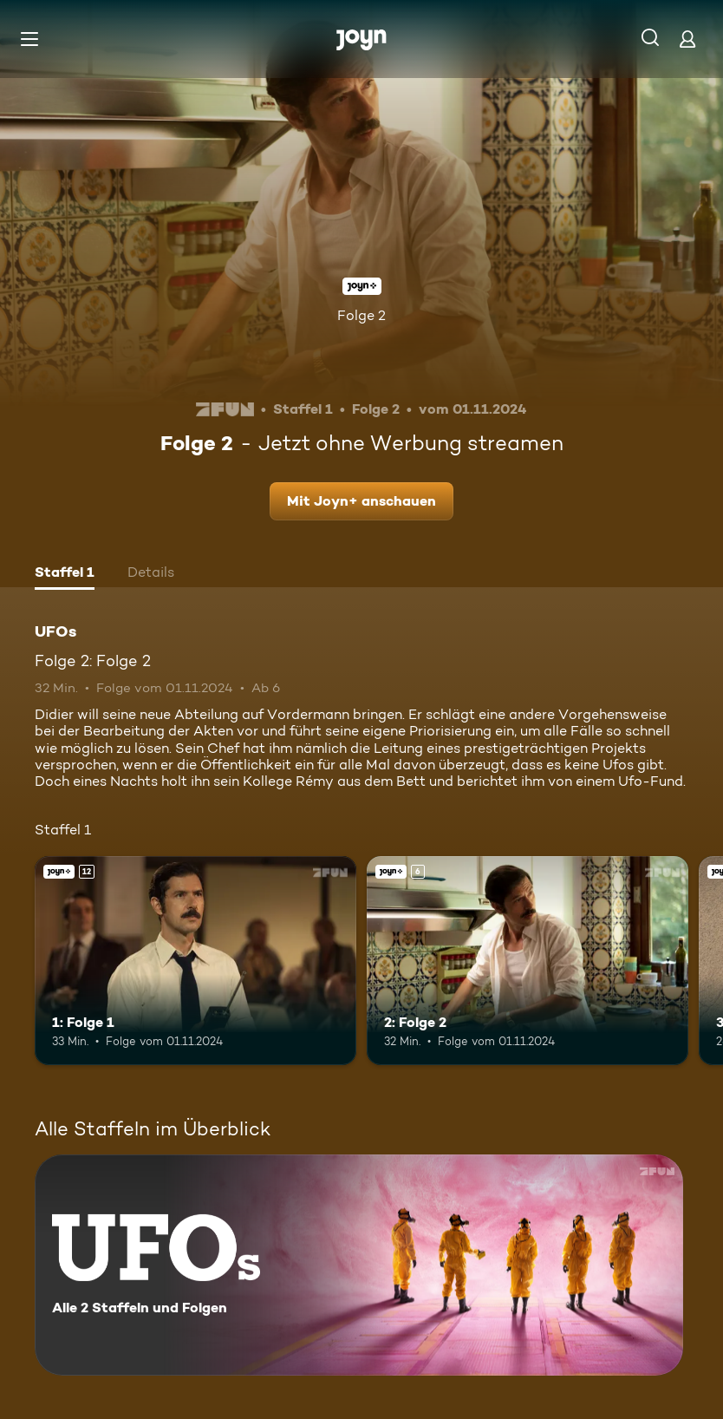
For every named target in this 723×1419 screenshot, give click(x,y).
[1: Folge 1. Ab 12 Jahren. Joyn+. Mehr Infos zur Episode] (195, 960)
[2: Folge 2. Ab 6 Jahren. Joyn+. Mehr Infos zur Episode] (527, 960)
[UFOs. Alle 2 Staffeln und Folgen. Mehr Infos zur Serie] (359, 1265)
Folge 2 (361, 315)
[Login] (687, 38)
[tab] (64, 574)
